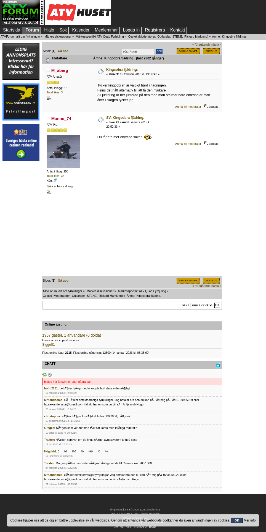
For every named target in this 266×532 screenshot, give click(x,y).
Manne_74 (61, 118)
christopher (52, 416)
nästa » (216, 44)
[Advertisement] (20, 248)
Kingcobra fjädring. (122, 70)
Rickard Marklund (195, 36)
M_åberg (59, 70)
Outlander (163, 36)
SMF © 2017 (132, 513)
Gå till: (185, 305)
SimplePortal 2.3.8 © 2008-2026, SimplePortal (135, 509)
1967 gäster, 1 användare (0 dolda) (71, 335)
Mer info (250, 520)
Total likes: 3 (55, 92)
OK (237, 520)
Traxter (49, 439)
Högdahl (50, 451)
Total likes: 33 (55, 175)
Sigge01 (48, 345)
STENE (177, 36)
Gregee (49, 427)
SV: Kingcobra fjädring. (125, 118)
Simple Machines (150, 513)
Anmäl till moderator (188, 106)
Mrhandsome (53, 400)
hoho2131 (51, 388)
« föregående (201, 44)
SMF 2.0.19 (117, 513)
